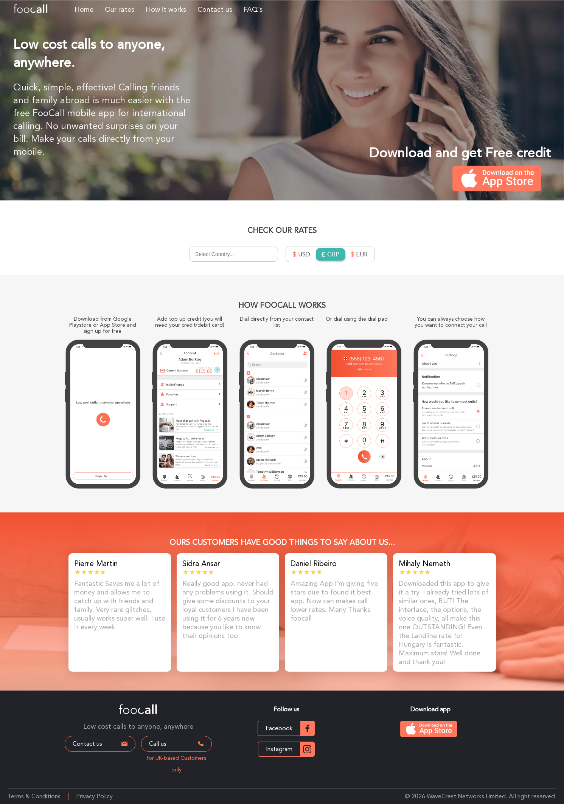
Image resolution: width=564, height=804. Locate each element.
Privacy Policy (94, 796)
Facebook (290, 728)
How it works (166, 9)
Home (84, 9)
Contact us (214, 9)
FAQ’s (253, 9)
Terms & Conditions (34, 796)
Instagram (290, 749)
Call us (177, 744)
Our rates (119, 9)
